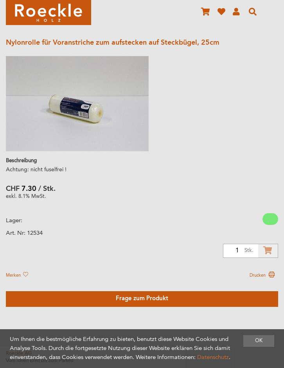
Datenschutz (213, 358)
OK (258, 340)
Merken (17, 275)
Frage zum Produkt (142, 299)
